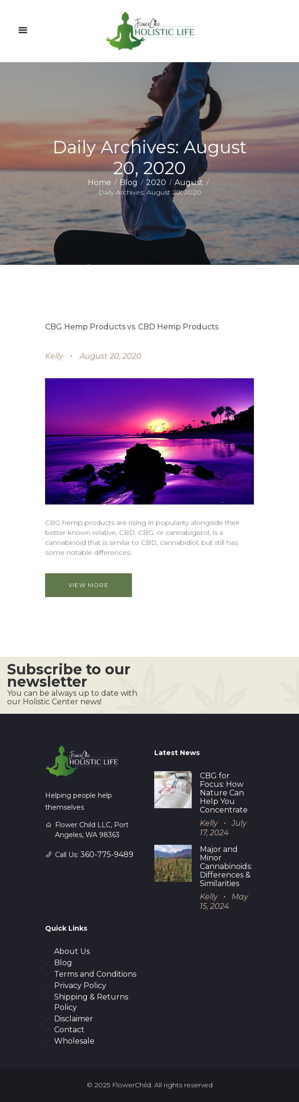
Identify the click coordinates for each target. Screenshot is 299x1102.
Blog (129, 182)
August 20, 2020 (110, 356)
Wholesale (74, 1041)
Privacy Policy (80, 985)
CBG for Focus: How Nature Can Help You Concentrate (224, 792)
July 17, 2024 (223, 828)
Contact (69, 1029)
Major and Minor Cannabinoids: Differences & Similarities (226, 866)
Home (99, 182)
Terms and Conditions (95, 974)
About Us (72, 951)
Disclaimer (73, 1018)
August (189, 182)
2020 (156, 182)
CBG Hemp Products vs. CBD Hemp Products (131, 326)
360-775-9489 (106, 854)
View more (88, 584)
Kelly (54, 356)
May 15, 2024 (224, 901)
